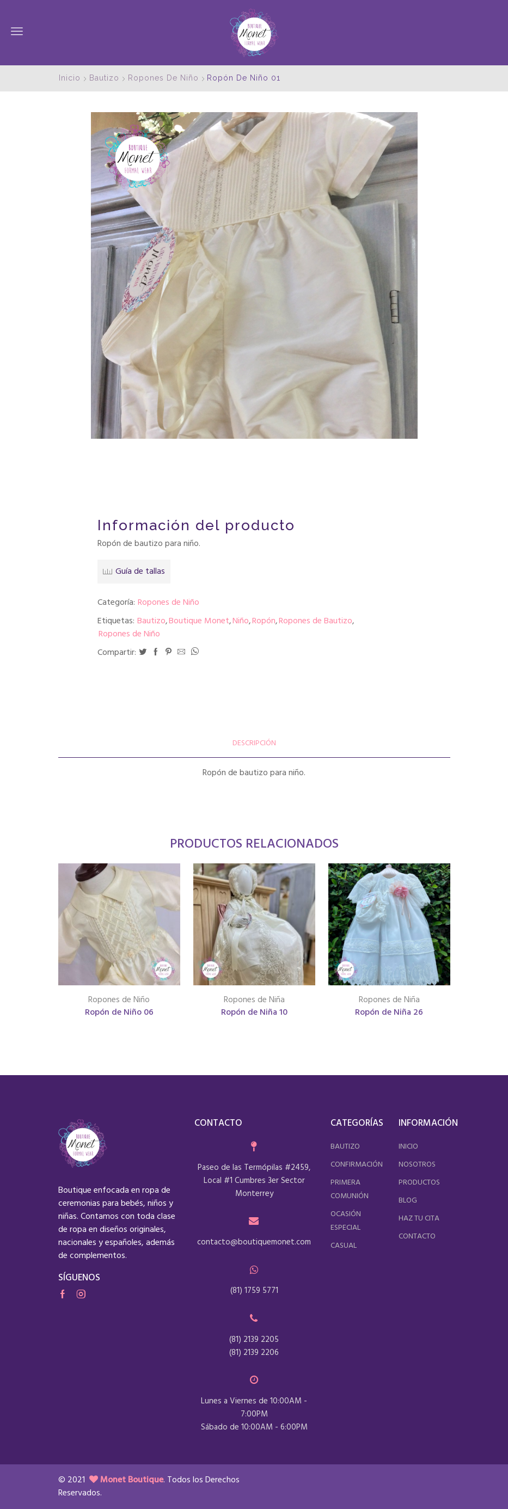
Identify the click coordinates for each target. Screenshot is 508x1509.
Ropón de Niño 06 (119, 1013)
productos (419, 1182)
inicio (408, 1146)
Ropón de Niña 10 (254, 1013)
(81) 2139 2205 (254, 1339)
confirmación (356, 1164)
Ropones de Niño (163, 78)
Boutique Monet (199, 621)
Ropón (264, 621)
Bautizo (104, 78)
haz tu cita (419, 1218)
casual (343, 1246)
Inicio (70, 78)
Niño (240, 621)
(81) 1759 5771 (254, 1290)
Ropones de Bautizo (315, 621)
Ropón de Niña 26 (389, 1013)
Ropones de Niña (254, 1000)
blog (408, 1200)
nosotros (417, 1164)
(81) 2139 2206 (254, 1352)
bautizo (345, 1146)
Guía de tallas (140, 572)
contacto (417, 1236)
